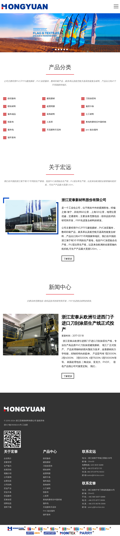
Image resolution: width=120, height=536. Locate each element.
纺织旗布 (9, 98)
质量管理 (7, 462)
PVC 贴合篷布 (89, 129)
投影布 (8, 122)
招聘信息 (7, 503)
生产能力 (7, 466)
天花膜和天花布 (51, 129)
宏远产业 (7, 488)
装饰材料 (48, 114)
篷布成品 (9, 114)
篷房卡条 (87, 106)
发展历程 (7, 469)
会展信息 (7, 481)
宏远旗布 (7, 496)
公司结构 (7, 484)
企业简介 (7, 458)
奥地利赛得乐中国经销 (93, 122)
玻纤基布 (9, 137)
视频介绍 (7, 473)
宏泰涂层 (7, 499)
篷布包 (8, 129)
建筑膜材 (48, 98)
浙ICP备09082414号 (13, 425)
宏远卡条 (7, 492)
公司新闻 (7, 477)
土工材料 (87, 114)
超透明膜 (48, 106)
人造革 (47, 122)
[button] (53, 49)
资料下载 (7, 507)
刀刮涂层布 (88, 98)
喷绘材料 (9, 106)
